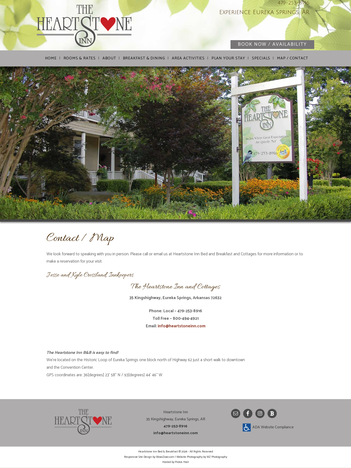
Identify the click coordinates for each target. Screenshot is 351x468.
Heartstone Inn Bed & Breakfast (95, 27)
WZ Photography (217, 457)
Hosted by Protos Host (175, 462)
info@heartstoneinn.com (181, 326)
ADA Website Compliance (273, 428)
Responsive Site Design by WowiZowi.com (149, 457)
